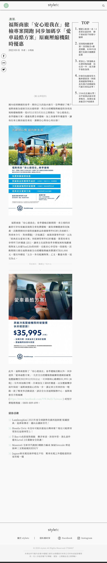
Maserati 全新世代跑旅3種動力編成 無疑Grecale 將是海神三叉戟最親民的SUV (41, 446)
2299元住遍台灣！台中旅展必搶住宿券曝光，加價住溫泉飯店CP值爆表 (87, 97)
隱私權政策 (45, 538)
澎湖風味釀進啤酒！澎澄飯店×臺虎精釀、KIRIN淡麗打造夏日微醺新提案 (87, 49)
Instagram (84, 538)
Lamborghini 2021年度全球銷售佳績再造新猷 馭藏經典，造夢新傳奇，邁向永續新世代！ (41, 421)
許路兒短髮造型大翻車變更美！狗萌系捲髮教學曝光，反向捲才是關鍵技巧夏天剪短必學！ (87, 81)
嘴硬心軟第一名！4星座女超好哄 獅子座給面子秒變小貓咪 (88, 33)
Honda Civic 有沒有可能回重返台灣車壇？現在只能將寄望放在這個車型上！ (42, 430)
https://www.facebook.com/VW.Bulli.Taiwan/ (36, 398)
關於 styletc (23, 538)
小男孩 (31, 50)
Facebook (65, 538)
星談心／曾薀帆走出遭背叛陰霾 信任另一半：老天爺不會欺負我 (87, 65)
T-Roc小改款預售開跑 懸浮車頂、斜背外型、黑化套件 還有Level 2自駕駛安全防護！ (41, 438)
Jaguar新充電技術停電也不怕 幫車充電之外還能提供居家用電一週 (42, 455)
